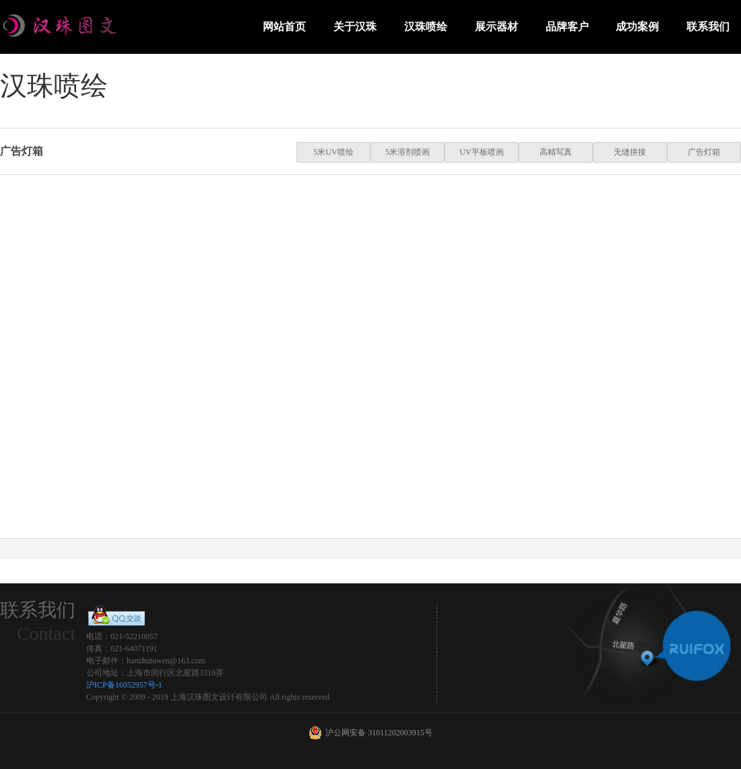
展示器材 (496, 26)
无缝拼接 (630, 152)
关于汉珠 (355, 26)
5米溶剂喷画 (407, 152)
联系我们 (708, 26)
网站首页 (284, 26)
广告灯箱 (704, 152)
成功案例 (637, 26)
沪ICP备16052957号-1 (124, 685)
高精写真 (556, 152)
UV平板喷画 (481, 152)
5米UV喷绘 (333, 152)
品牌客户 (567, 26)
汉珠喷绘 (425, 26)
